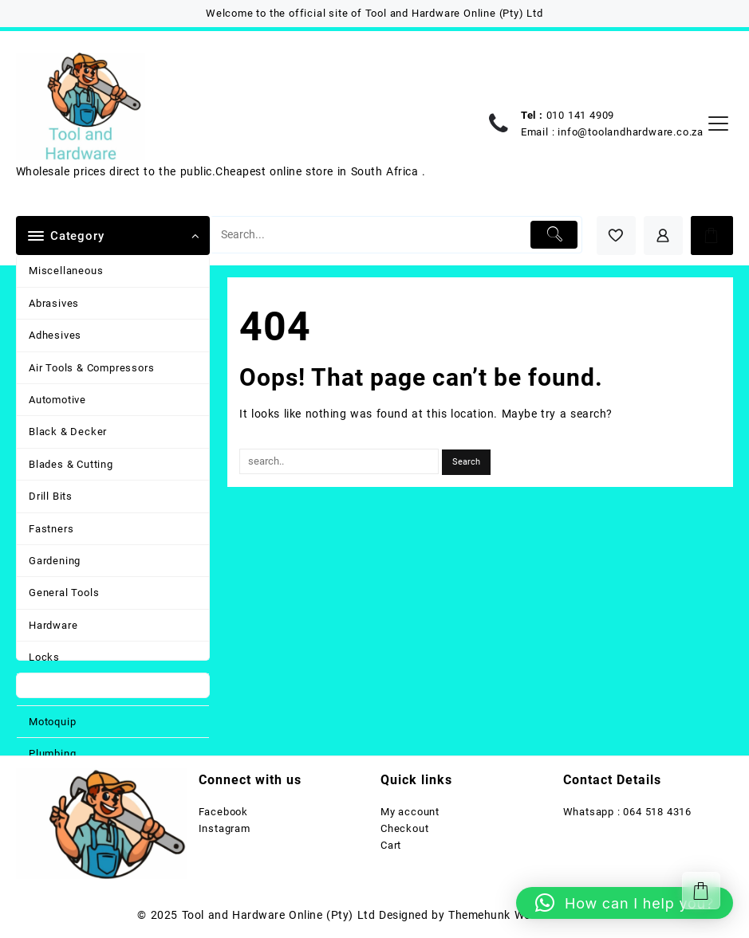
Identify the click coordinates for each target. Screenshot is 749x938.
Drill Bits (51, 496)
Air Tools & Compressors (91, 368)
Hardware (53, 625)
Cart (390, 845)
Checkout (404, 828)
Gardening (55, 561)
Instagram (224, 828)
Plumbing (52, 753)
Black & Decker (68, 432)
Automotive (57, 400)
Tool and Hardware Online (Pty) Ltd (278, 915)
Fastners (51, 529)
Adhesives (55, 335)
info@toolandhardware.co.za (631, 132)
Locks (44, 657)
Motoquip (52, 722)
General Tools (64, 593)
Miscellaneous (66, 271)
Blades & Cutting (71, 464)
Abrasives (54, 303)
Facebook (223, 812)
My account (410, 812)
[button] (624, 903)
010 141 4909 (580, 115)
